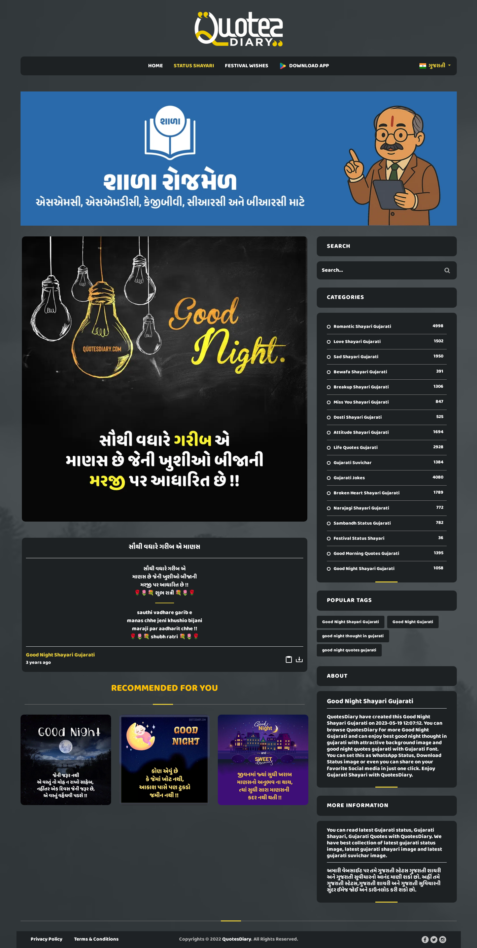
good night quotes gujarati (349, 650)
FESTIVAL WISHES (246, 66)
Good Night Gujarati (413, 621)
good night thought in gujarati (353, 636)
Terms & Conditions (96, 939)
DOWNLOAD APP (304, 66)
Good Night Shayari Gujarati (60, 655)
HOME (155, 66)
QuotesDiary (236, 939)
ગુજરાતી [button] (432, 66)
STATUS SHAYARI (194, 66)
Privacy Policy (46, 939)
